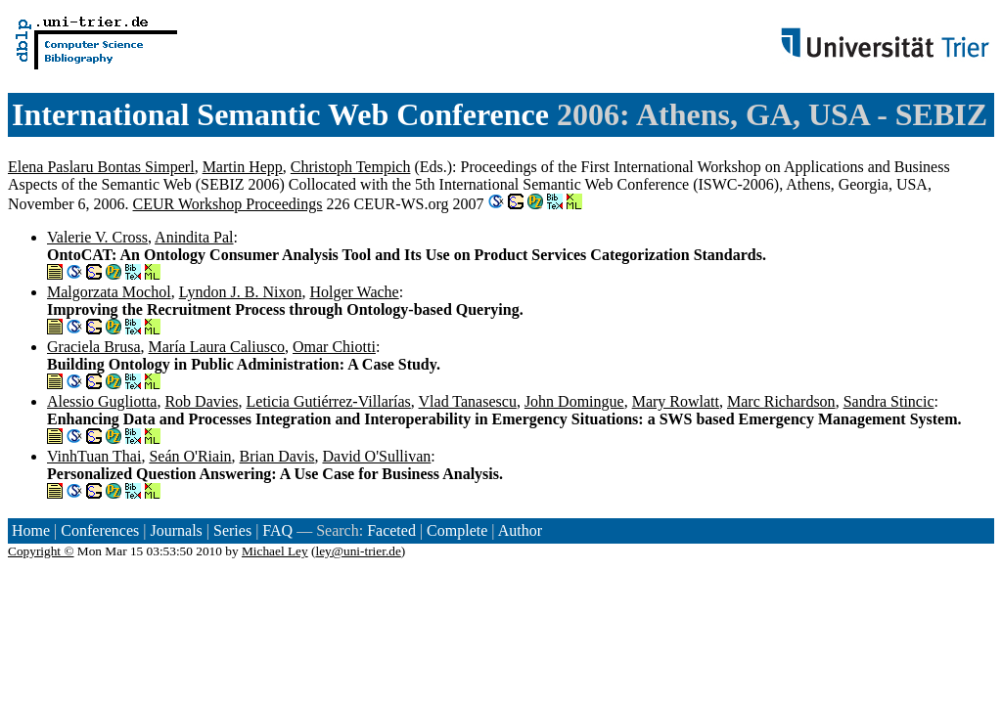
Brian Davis (277, 456)
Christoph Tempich (351, 166)
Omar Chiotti (334, 346)
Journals (176, 530)
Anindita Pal (194, 237)
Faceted (391, 530)
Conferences (100, 530)
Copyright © (41, 551)
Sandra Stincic (888, 401)
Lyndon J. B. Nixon (240, 292)
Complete (457, 530)
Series (232, 530)
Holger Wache (353, 292)
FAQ (277, 530)
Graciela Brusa (94, 346)
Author (520, 530)
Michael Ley (275, 551)
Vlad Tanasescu (468, 401)
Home (31, 530)
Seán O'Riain (190, 456)
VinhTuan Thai (94, 456)
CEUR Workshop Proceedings (228, 204)
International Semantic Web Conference (280, 114)
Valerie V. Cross (97, 237)
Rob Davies (201, 401)
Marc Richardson (781, 401)
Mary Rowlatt (675, 401)
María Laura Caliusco (217, 346)
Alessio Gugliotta (102, 401)
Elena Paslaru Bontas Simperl (101, 166)
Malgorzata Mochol (109, 292)
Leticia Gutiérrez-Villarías (329, 401)
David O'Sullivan (376, 456)
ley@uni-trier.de (357, 551)
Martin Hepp (243, 166)
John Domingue (574, 401)
